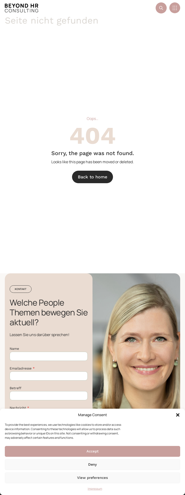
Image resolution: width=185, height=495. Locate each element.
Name (14, 349)
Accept (92, 451)
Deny (92, 464)
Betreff (15, 388)
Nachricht (19, 408)
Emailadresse (22, 368)
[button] (177, 415)
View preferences (92, 478)
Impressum (95, 489)
